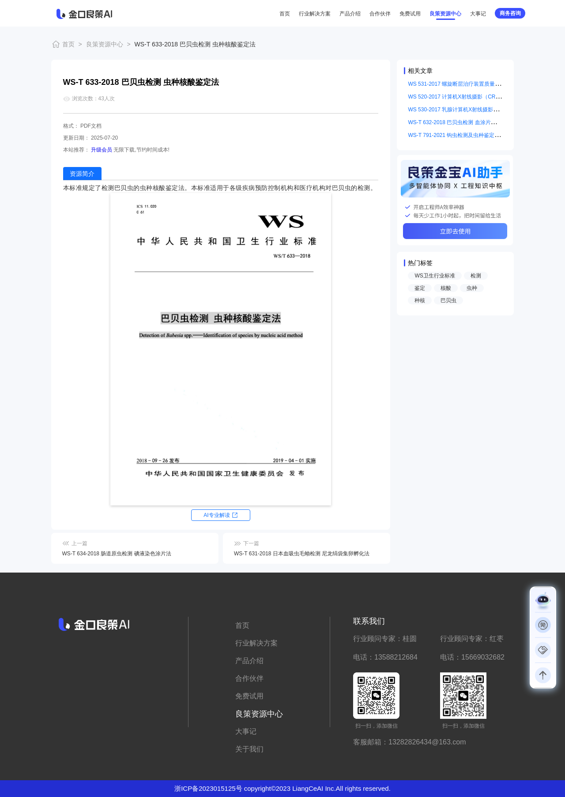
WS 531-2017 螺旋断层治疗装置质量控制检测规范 (467, 84)
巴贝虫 (448, 300)
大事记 (478, 14)
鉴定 (419, 288)
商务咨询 (510, 13)
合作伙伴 (380, 14)
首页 (284, 14)
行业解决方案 (315, 14)
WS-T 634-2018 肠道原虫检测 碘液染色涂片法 (116, 553)
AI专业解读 (216, 515)
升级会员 (101, 150)
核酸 (446, 288)
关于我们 (249, 749)
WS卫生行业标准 (434, 276)
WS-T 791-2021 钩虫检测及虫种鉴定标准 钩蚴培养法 (470, 135)
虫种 (472, 288)
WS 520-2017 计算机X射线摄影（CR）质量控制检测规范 (475, 97)
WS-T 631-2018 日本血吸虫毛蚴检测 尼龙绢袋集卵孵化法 (301, 553)
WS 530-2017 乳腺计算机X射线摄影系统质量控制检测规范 (477, 109)
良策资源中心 (445, 14)
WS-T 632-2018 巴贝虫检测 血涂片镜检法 (457, 122)
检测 (476, 276)
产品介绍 (350, 14)
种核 (419, 300)
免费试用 (410, 14)
